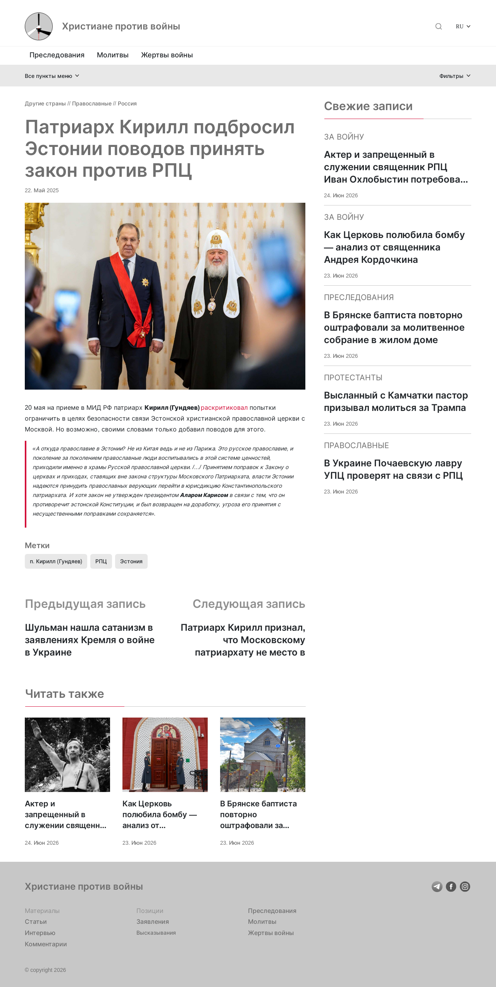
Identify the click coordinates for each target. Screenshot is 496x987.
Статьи (36, 921)
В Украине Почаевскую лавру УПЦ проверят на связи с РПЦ (393, 469)
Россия (127, 103)
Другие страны (45, 103)
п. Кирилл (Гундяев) (56, 561)
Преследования (56, 55)
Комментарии (46, 944)
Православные (92, 103)
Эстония (131, 561)
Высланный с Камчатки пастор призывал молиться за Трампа (396, 401)
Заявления (152, 921)
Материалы (42, 911)
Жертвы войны (167, 55)
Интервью (40, 933)
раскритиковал (224, 407)
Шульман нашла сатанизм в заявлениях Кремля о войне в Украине (90, 640)
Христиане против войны (121, 26)
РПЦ (101, 561)
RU (459, 26)
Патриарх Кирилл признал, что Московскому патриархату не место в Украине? (243, 640)
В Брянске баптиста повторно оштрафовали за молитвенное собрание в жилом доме (258, 815)
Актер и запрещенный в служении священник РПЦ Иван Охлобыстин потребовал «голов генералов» (67, 815)
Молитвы (113, 55)
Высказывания (156, 932)
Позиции (150, 911)
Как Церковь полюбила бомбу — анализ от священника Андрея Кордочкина (161, 815)
